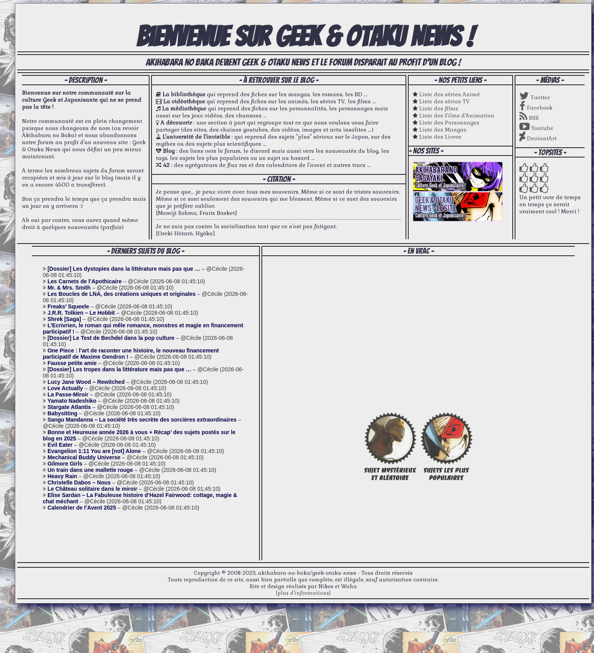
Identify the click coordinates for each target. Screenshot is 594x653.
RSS (529, 117)
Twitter (534, 97)
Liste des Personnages (449, 122)
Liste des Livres (440, 136)
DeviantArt (538, 138)
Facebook (535, 107)
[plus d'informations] (303, 593)
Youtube (536, 128)
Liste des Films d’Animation (456, 115)
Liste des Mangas (442, 129)
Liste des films (438, 108)
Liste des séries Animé (449, 94)
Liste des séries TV (444, 101)
